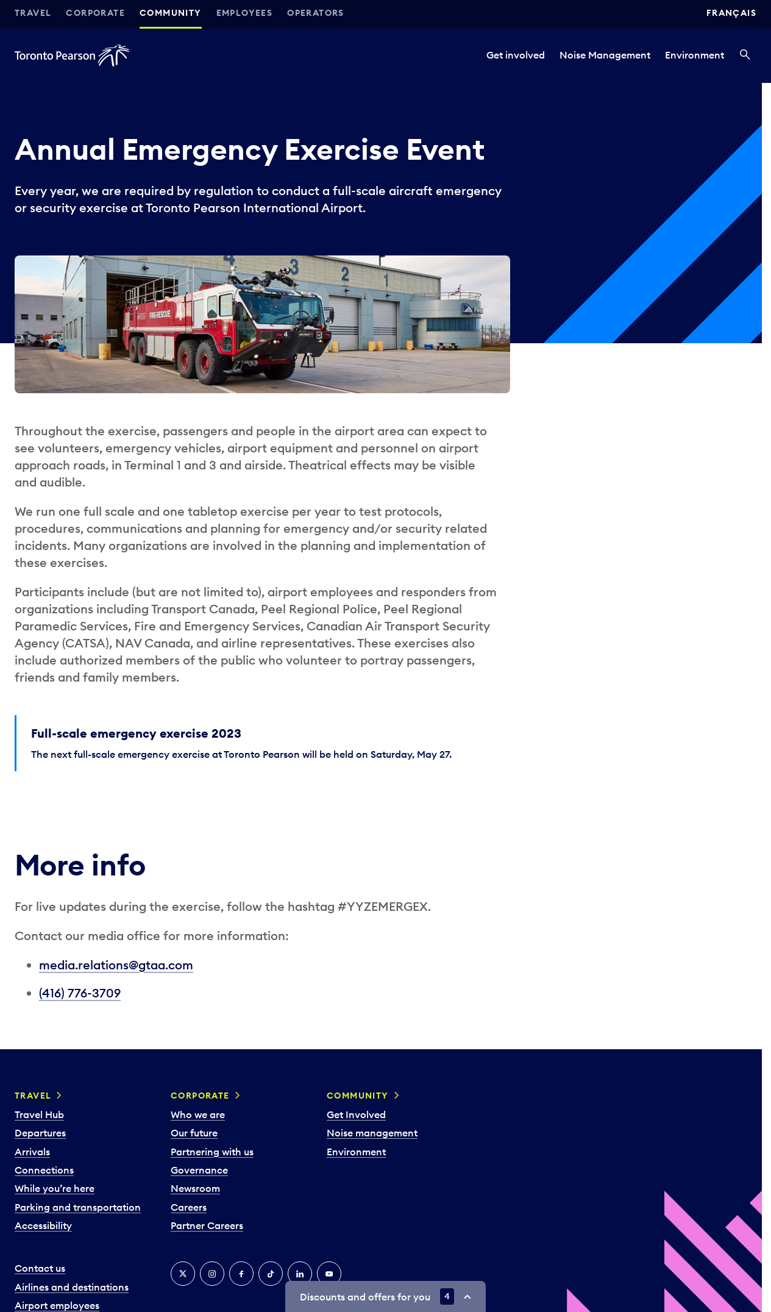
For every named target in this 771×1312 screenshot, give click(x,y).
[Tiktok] (270, 1273)
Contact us (40, 1268)
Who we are (198, 1114)
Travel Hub (39, 1114)
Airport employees (57, 1305)
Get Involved (356, 1114)
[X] (183, 1273)
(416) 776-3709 (80, 992)
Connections (44, 1170)
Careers (189, 1207)
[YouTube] (329, 1273)
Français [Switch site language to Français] (731, 12)
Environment (694, 55)
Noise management (372, 1133)
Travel (33, 12)
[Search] (745, 55)
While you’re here (54, 1188)
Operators (315, 12)
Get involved (515, 55)
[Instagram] (212, 1273)
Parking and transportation (78, 1207)
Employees (244, 12)
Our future (194, 1133)
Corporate (95, 12)
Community (171, 12)
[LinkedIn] (300, 1273)
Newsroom (195, 1188)
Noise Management (605, 55)
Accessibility (43, 1225)
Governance (199, 1170)
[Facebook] (241, 1273)
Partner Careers (207, 1225)
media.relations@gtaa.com (116, 964)
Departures (40, 1133)
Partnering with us (212, 1152)
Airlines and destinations (72, 1287)
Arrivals (32, 1152)
